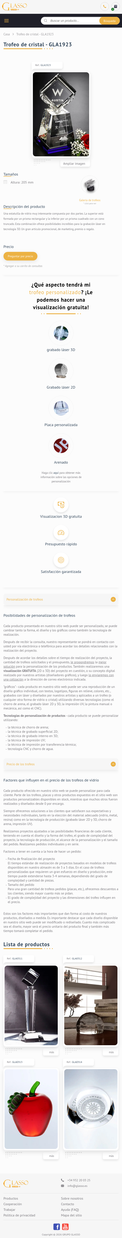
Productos (10, 1198)
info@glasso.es (77, 1185)
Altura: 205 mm (22, 182)
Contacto (67, 1204)
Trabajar (9, 1210)
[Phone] (104, 6)
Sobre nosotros (72, 1198)
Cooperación (12, 1204)
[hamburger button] (6, 20)
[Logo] (15, 1183)
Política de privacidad (19, 1215)
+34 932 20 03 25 (78, 1180)
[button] (61, 599)
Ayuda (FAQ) (70, 1210)
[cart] (115, 6)
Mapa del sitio (71, 1215)
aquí (56, 473)
